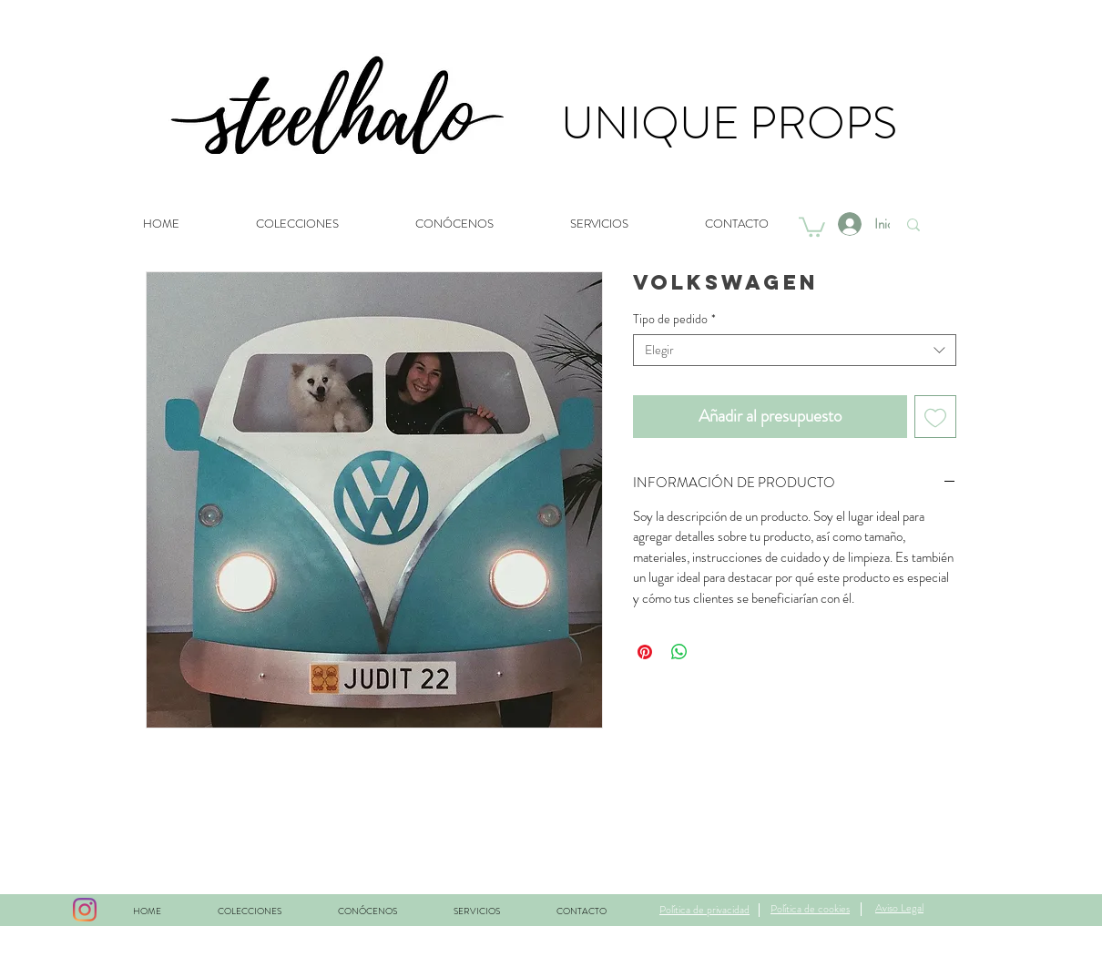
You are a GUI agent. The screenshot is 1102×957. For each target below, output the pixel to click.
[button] (812, 226)
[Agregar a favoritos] (935, 416)
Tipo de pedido (674, 319)
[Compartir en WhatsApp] (679, 652)
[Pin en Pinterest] (645, 652)
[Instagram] (85, 909)
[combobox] (794, 350)
